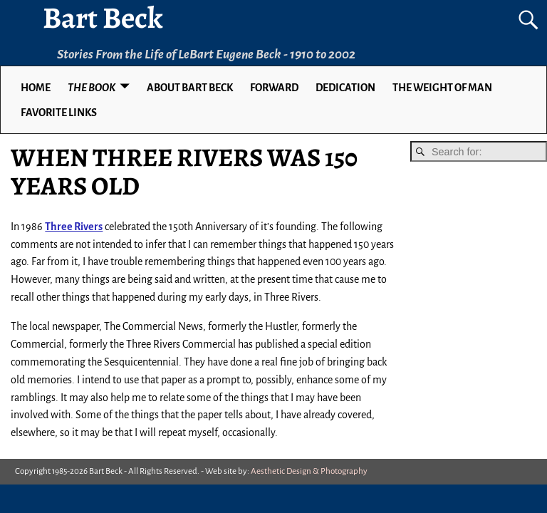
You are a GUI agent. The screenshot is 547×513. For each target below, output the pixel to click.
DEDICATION (345, 87)
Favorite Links (59, 112)
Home (36, 87)
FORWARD (274, 87)
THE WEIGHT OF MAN (442, 87)
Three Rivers (74, 226)
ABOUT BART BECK (190, 87)
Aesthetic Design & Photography (309, 471)
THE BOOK (91, 87)
